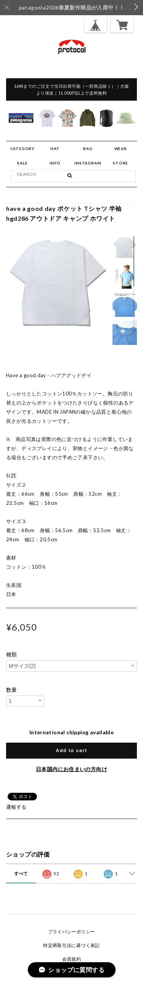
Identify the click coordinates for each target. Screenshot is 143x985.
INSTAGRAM (87, 163)
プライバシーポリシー (71, 931)
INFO (55, 163)
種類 (11, 654)
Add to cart (71, 750)
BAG (87, 148)
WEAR (120, 148)
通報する (16, 807)
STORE (120, 163)
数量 (11, 690)
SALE (22, 163)
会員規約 (71, 959)
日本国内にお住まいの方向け (71, 769)
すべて (21, 873)
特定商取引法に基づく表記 (71, 945)
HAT (54, 148)
